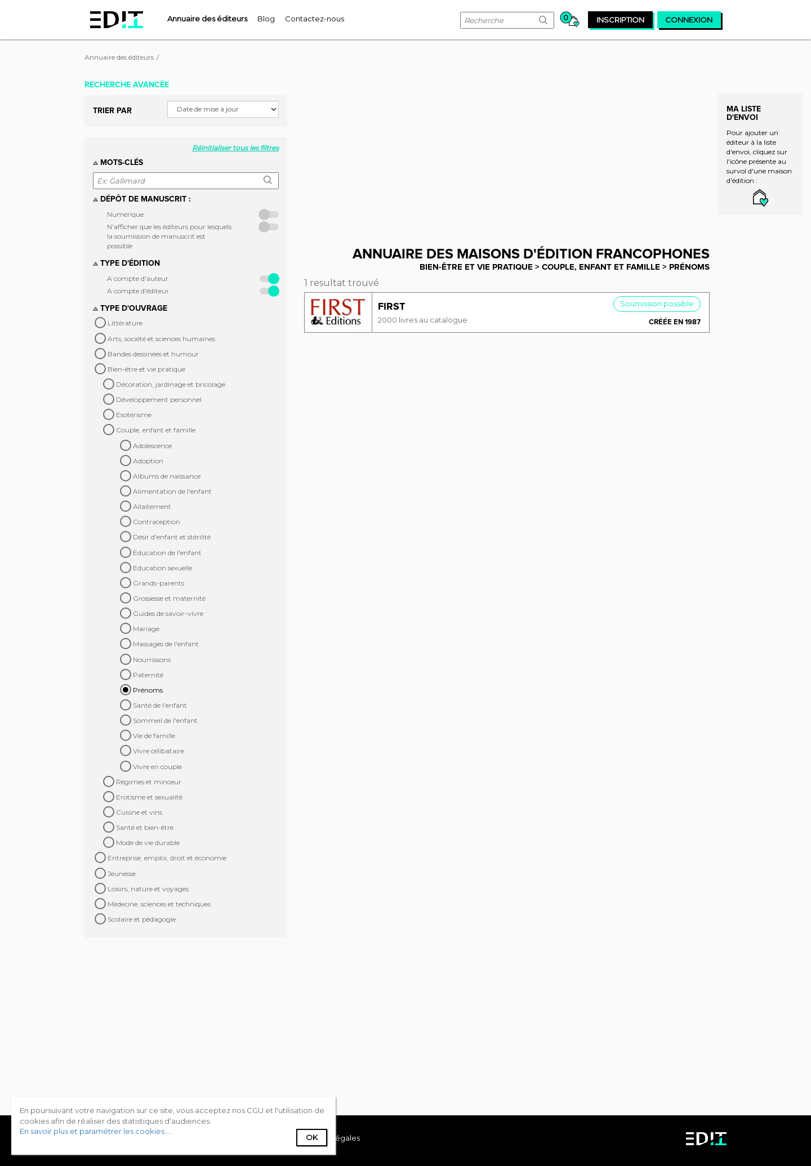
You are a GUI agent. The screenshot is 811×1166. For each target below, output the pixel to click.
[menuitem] (207, 18)
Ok (312, 1137)
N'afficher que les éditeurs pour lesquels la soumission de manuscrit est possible (169, 236)
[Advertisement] (515, 154)
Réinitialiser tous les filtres (235, 148)
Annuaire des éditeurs (119, 57)
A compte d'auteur (137, 278)
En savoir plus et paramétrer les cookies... (95, 1131)
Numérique (125, 214)
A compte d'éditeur (138, 291)
